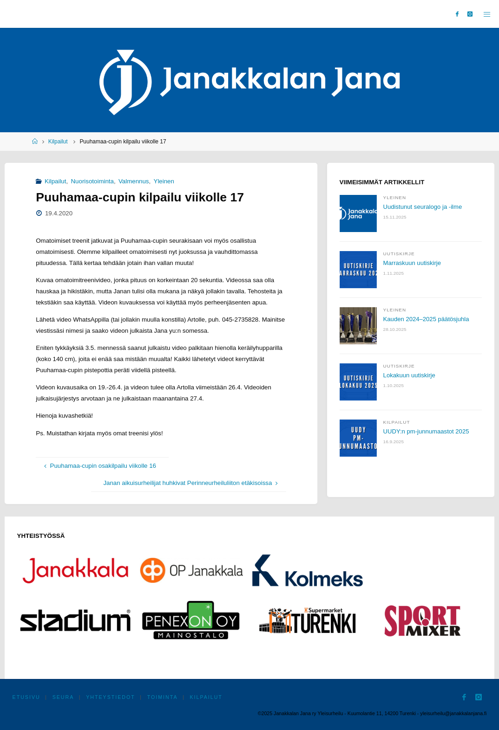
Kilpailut (58, 141)
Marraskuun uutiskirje (412, 262)
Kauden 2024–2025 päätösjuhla (427, 319)
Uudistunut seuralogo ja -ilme (423, 206)
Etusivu (26, 697)
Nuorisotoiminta (92, 181)
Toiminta (162, 697)
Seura (63, 697)
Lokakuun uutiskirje (409, 375)
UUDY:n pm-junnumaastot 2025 (427, 431)
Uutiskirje (399, 253)
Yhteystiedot (110, 697)
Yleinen (164, 181)
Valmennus (133, 181)
